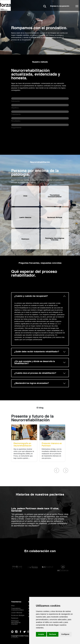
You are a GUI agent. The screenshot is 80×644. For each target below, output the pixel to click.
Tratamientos (16, 602)
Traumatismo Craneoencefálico (17, 609)
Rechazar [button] (52, 634)
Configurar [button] (65, 634)
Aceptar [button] (41, 634)
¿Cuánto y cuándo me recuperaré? (31, 296)
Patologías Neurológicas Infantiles (16, 622)
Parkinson (14, 618)
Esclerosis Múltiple (17, 615)
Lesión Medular (16, 613)
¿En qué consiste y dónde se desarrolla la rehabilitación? (34, 362)
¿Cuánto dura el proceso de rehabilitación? (35, 373)
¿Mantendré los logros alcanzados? (31, 383)
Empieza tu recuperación (59, 6)
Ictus (13, 606)
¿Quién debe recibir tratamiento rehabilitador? (36, 352)
